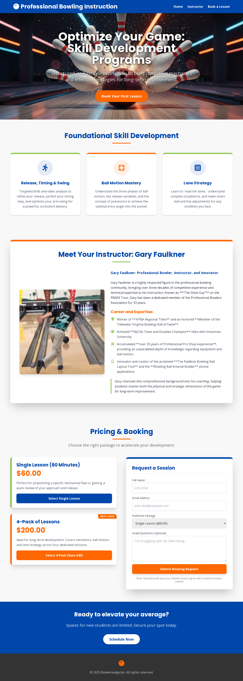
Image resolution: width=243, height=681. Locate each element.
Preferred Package (143, 516)
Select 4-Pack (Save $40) (64, 555)
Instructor (195, 6)
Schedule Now (121, 639)
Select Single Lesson (64, 498)
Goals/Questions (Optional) (149, 533)
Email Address (141, 498)
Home (178, 6)
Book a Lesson (219, 6)
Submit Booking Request (179, 569)
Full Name (138, 480)
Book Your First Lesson (121, 96)
